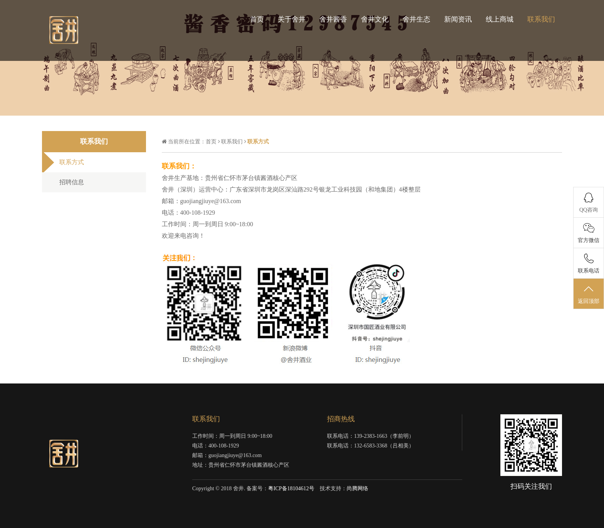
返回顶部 (589, 294)
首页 (257, 19)
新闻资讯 (458, 19)
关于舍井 (291, 19)
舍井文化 (375, 19)
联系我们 (541, 19)
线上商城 (499, 19)
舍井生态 (416, 19)
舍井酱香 (333, 19)
